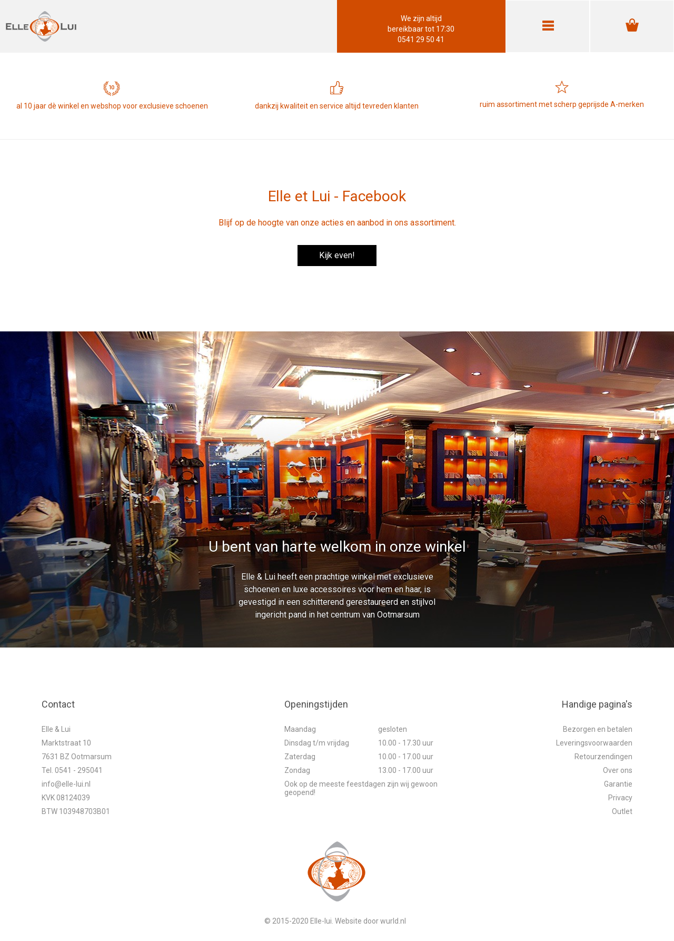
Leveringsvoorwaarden (594, 743)
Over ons (617, 770)
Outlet (622, 811)
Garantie (618, 784)
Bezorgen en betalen (597, 729)
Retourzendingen (603, 756)
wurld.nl (393, 921)
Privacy (620, 797)
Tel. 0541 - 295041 (72, 770)
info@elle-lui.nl (66, 784)
